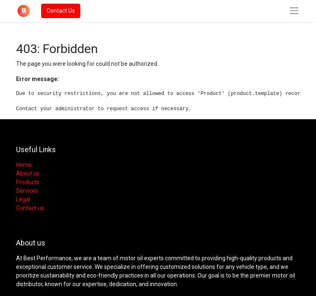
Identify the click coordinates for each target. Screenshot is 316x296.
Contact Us (60, 10)
